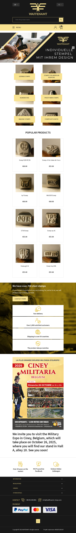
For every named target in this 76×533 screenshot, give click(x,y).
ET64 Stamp (24, 231)
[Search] (38, 19)
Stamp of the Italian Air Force (51, 160)
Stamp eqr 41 (51, 231)
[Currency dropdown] (60, 4)
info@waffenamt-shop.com (52, 500)
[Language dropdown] (16, 4)
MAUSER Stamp (51, 195)
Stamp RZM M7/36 (24, 160)
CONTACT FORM (20, 299)
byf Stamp (25, 195)
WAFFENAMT (25, 529)
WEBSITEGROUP (59, 529)
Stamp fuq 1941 (51, 266)
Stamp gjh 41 (25, 266)
